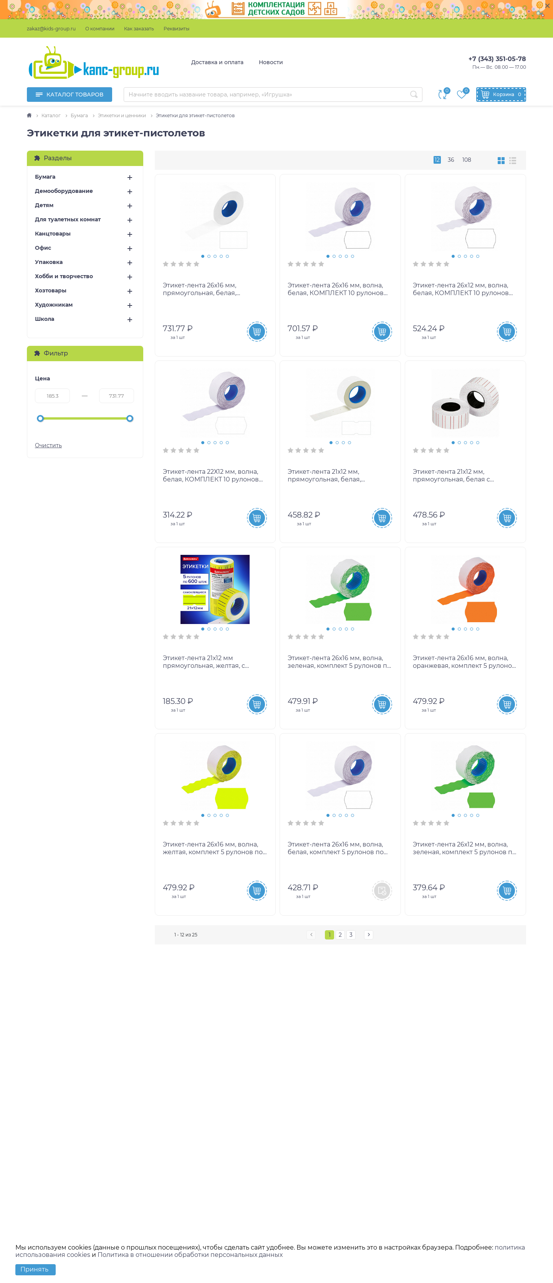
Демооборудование (64, 191)
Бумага (45, 177)
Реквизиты (176, 29)
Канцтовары (53, 234)
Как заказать (139, 29)
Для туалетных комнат (68, 219)
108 (466, 159)
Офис (43, 248)
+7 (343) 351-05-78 (497, 59)
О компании (99, 29)
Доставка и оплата (217, 62)
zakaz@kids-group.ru (51, 29)
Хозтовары (50, 290)
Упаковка (49, 262)
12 (437, 159)
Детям (44, 205)
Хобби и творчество (64, 276)
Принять (34, 1269)
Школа (44, 319)
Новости (271, 62)
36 (451, 159)
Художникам (54, 305)
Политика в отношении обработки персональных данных (190, 1254)
